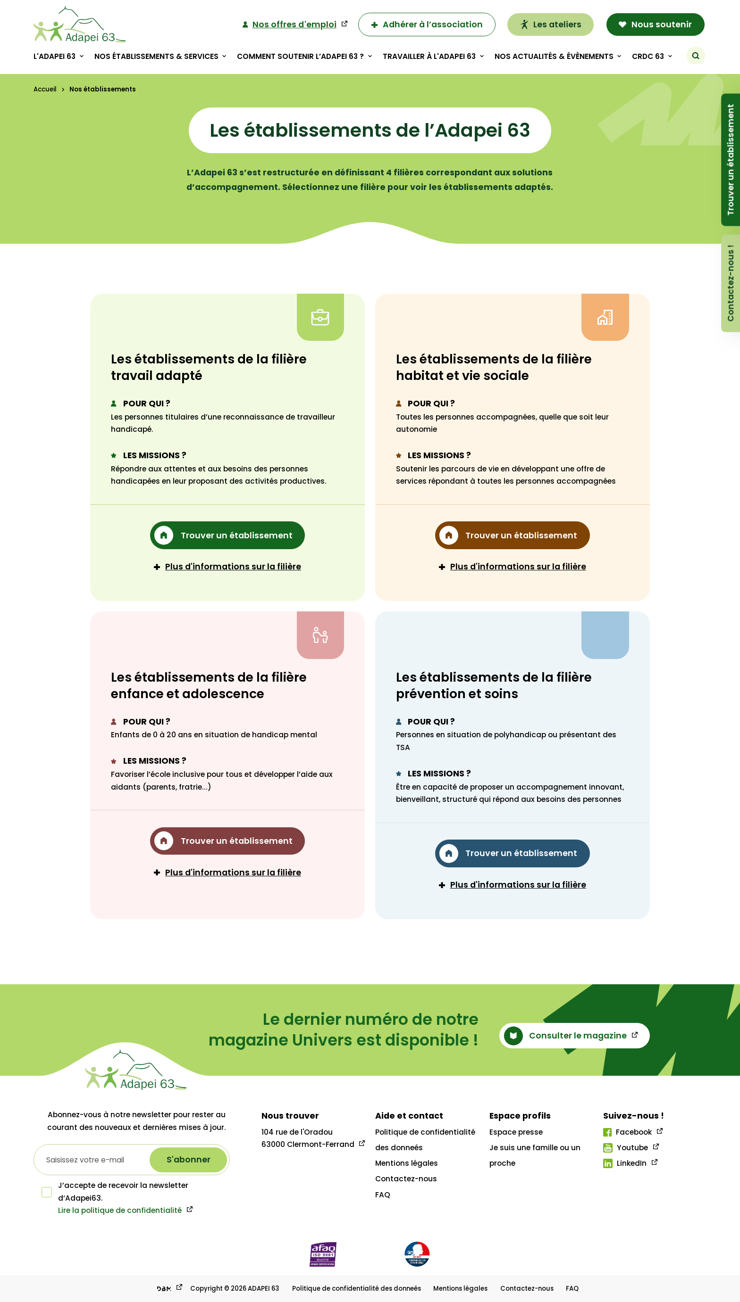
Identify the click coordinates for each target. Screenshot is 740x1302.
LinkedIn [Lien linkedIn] (625, 1163)
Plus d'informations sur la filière (227, 566)
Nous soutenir (655, 24)
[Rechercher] (695, 55)
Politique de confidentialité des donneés (356, 1288)
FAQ (382, 1195)
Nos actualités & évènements (553, 56)
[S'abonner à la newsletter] (188, 1159)
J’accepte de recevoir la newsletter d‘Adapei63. (115, 1191)
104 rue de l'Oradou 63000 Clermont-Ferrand (307, 1138)
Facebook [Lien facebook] (627, 1132)
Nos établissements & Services (156, 56)
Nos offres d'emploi (289, 24)
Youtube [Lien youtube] (625, 1148)
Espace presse (516, 1132)
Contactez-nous (406, 1179)
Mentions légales (406, 1163)
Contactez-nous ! (730, 283)
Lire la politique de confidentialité (120, 1210)
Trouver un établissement (730, 159)
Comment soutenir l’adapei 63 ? (300, 56)
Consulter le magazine (565, 1036)
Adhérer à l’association (426, 24)
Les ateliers (550, 24)
